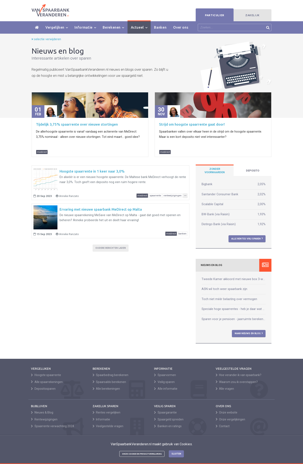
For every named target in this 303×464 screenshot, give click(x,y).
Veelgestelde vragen (108, 426)
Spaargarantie (165, 412)
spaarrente (155, 195)
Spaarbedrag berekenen (111, 375)
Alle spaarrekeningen (47, 382)
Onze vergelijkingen (230, 419)
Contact (223, 426)
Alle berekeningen (106, 388)
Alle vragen (225, 388)
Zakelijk (252, 15)
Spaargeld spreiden (168, 419)
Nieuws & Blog (42, 412)
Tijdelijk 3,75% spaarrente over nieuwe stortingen (77, 124)
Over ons (180, 27)
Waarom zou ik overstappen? (237, 382)
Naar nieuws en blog (249, 333)
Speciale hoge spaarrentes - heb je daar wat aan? (234, 309)
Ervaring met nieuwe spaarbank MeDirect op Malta (101, 209)
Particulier (214, 15)
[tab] (215, 170)
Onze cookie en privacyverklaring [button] (142, 454)
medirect (42, 152)
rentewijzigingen (172, 195)
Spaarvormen (165, 375)
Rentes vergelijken (107, 412)
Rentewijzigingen (44, 419)
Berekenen (113, 27)
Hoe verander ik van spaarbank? (239, 375)
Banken (160, 27)
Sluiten (176, 453)
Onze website (227, 412)
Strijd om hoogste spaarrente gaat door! (192, 124)
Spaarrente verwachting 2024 (52, 426)
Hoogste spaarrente (46, 375)
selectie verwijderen (46, 39)
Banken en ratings (168, 426)
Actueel (139, 27)
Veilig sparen (164, 382)
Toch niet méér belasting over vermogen (229, 299)
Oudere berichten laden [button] (110, 248)
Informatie (85, 27)
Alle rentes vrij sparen (247, 238)
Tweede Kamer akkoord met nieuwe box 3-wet (234, 279)
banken (182, 233)
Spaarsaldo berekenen (109, 382)
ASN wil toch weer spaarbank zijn (224, 289)
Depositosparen (43, 388)
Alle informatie (165, 388)
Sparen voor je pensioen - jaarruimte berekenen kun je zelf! (234, 319)
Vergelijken (56, 27)
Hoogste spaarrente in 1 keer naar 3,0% (92, 171)
